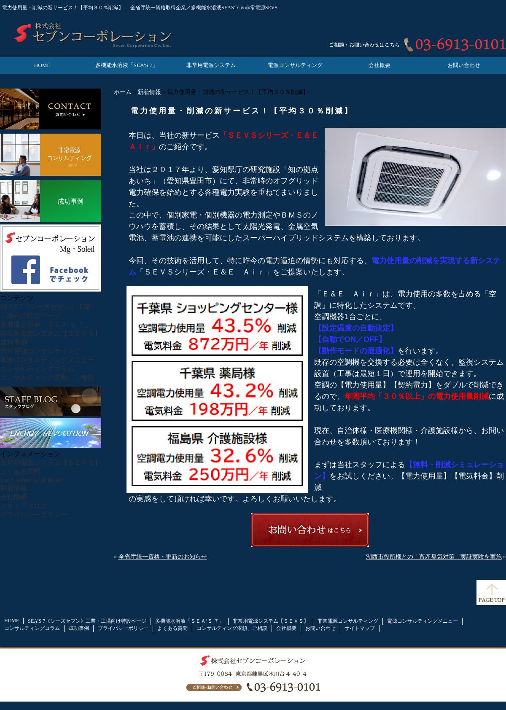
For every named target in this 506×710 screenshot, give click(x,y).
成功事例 (13, 342)
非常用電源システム (211, 65)
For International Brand (32, 480)
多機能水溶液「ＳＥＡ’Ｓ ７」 (46, 324)
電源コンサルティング (295, 65)
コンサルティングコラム (37, 368)
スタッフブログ (23, 505)
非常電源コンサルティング (40, 351)
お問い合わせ (463, 65)
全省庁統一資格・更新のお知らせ (162, 557)
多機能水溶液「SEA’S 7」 (126, 65)
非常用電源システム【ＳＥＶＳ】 (50, 333)
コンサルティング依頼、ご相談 (47, 377)
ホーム (123, 92)
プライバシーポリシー (33, 514)
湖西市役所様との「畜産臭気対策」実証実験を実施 (434, 557)
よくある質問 (20, 471)
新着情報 (149, 92)
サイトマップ (360, 628)
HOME (42, 65)
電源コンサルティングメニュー (47, 359)
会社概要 (379, 65)
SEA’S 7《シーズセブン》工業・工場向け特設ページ (87, 621)
